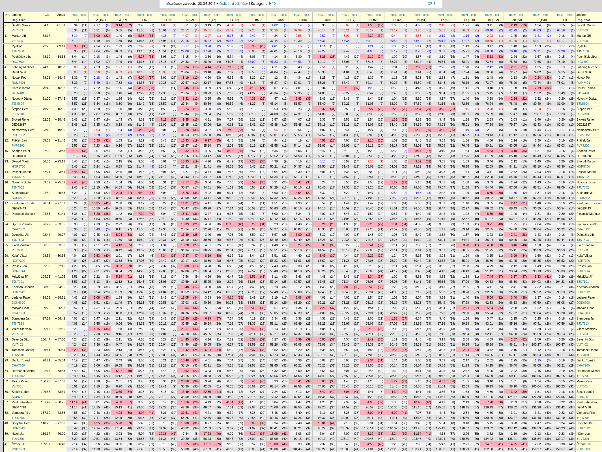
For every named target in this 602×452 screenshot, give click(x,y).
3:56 (208, 56)
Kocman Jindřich (23, 287)
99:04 (537, 313)
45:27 (274, 82)
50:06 (229, 302)
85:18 (513, 156)
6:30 (75, 46)
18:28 (185, 192)
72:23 (369, 229)
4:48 (323, 276)
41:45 (229, 177)
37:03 (185, 302)
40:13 (229, 124)
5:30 (252, 46)
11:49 (140, 124)
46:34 (274, 93)
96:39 (537, 250)
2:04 (538, 224)
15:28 (185, 130)
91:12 (489, 271)
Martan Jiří (19, 35)
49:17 (393, 30)
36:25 (274, 30)
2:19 (514, 25)
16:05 (118, 208)
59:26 (274, 344)
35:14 (207, 145)
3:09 (442, 46)
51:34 (274, 177)
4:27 (141, 318)
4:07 (186, 35)
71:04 (346, 218)
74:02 (537, 72)
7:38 (97, 334)
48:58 (251, 187)
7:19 (230, 67)
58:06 (346, 114)
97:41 (537, 323)
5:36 (141, 35)
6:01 (164, 171)
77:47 (513, 114)
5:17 (186, 46)
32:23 (251, 30)
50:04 (251, 229)
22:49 (163, 218)
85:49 (441, 302)
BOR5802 (18, 198)
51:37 (251, 323)
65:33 (322, 229)
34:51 (207, 187)
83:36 (417, 323)
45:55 (207, 334)
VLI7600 (17, 250)
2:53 (490, 119)
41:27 (251, 93)
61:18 (298, 271)
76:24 (489, 103)
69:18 (346, 198)
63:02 (369, 166)
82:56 (537, 135)
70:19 (465, 82)
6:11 (275, 276)
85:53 (441, 292)
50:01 (298, 82)
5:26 (323, 56)
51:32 (229, 334)
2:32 (370, 35)
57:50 (322, 166)
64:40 (393, 124)
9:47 (119, 344)
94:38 (537, 218)
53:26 (322, 82)
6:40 (141, 192)
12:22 (140, 93)
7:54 (230, 318)
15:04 (185, 308)
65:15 (369, 145)
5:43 (299, 98)
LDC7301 (18, 114)
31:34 (185, 250)
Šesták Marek (21, 25)
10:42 (118, 250)
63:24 (417, 61)
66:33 (417, 93)
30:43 (185, 177)
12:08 (140, 334)
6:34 (97, 103)
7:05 (346, 287)
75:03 (441, 135)
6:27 (208, 140)
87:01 (46, 171)
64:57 (322, 250)
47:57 (251, 271)
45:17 (207, 218)
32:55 (185, 323)
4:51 (230, 25)
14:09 (118, 187)
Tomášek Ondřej (23, 350)
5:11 (186, 25)
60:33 (369, 114)
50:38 (322, 72)
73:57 (393, 229)
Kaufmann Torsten (24, 203)
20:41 (163, 198)
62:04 (346, 156)
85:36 (441, 281)
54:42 (251, 218)
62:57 (298, 281)
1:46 (538, 119)
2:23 (97, 67)
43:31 (322, 40)
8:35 (490, 192)
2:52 (323, 35)
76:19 (393, 302)
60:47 (369, 93)
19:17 (140, 208)
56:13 (298, 177)
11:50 (118, 239)
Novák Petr (19, 77)
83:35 (417, 313)
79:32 (537, 93)
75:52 (441, 156)
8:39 (119, 166)
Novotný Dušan (22, 182)
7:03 (230, 234)
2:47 (97, 119)
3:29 (75, 192)
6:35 (97, 124)
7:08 (230, 182)
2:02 (370, 171)
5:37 (230, 329)
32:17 (207, 82)
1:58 (514, 88)
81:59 (489, 156)
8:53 (97, 218)
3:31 (75, 77)
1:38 (466, 119)
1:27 (119, 67)
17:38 (163, 93)
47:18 (229, 323)
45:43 (251, 166)
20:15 (163, 323)
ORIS (432, 3)
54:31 (251, 355)
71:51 (393, 208)
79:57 (513, 124)
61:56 (393, 114)
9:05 (119, 30)
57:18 (369, 61)
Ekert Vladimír (21, 245)
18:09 (140, 187)
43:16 (229, 135)
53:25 (417, 30)
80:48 (417, 271)
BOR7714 (18, 271)
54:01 (346, 72)
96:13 (513, 302)
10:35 (96, 203)
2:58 (442, 77)
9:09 (418, 161)
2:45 (97, 234)
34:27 (207, 177)
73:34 (489, 61)
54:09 (322, 93)
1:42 (370, 67)
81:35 (465, 187)
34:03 (229, 61)
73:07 (489, 82)
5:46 (164, 140)
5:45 (164, 297)
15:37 (140, 198)
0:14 (562, 245)
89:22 (489, 198)
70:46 (369, 208)
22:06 (163, 271)
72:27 (513, 72)
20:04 (163, 344)
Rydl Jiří (17, 46)
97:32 (513, 313)
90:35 (537, 208)
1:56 (370, 25)
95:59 (537, 334)
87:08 (513, 187)
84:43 (441, 271)
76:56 (417, 208)
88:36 (489, 260)
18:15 (140, 177)
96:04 (537, 229)
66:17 (393, 145)
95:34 (489, 344)
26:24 (185, 93)
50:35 (298, 93)
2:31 (252, 25)
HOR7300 (18, 260)
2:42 (252, 35)
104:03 (536, 281)
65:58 (322, 198)
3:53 (75, 140)
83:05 (513, 145)
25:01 (207, 30)
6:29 (97, 198)
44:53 (298, 61)
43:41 (251, 124)
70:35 (346, 239)
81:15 (441, 218)
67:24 (465, 72)
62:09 (393, 103)
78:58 (393, 355)
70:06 (489, 72)
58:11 (274, 323)
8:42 (186, 98)
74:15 (46, 67)
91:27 (489, 218)
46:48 (229, 260)
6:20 (275, 287)
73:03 (369, 271)
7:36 (97, 344)
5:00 (275, 192)
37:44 (274, 40)
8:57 (119, 114)
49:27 (322, 51)
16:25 (163, 135)
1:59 (514, 130)
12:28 (140, 145)
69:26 (369, 187)
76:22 (465, 135)
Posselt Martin (21, 171)
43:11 (207, 198)
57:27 (465, 40)
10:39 (185, 224)
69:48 (346, 292)
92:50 (46, 192)
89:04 (465, 334)
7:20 (252, 161)
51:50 (229, 218)
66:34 (441, 61)
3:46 (346, 213)
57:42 (346, 82)
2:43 (370, 287)
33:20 (251, 40)
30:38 (229, 40)
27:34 (185, 103)
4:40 (418, 213)
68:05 (393, 177)
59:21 (346, 103)
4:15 (97, 329)
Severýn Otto (20, 339)
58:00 (298, 292)
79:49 (46, 88)
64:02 (393, 166)
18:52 (163, 103)
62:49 (298, 239)
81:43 (537, 124)
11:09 (118, 156)
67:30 (346, 187)
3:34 (75, 25)
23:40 (163, 187)
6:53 (119, 72)
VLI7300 (17, 40)
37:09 (251, 61)
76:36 (417, 198)
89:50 (465, 313)
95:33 (46, 266)
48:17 (369, 30)
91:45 (513, 260)
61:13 (346, 124)
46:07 (251, 135)
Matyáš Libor (20, 308)
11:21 (140, 135)
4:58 (252, 266)
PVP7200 (18, 145)
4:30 (346, 224)
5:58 (230, 109)
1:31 (466, 77)
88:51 (537, 187)
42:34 (229, 250)
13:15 (140, 51)
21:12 (185, 30)
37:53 (229, 82)
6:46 (230, 88)
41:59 (229, 187)
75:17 (369, 302)
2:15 (119, 161)
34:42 (207, 292)
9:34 (186, 67)
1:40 (119, 35)
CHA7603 (18, 313)
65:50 (417, 82)
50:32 (251, 260)
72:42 (417, 156)
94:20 (513, 334)
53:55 (298, 135)
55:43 (369, 72)
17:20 (163, 114)
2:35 (466, 287)
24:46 (163, 208)
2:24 (514, 56)
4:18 (252, 88)
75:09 (441, 145)
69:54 (441, 93)
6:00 (299, 234)
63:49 (298, 323)
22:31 (163, 239)
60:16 (298, 187)
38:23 (229, 166)
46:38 (346, 40)
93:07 (513, 218)
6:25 (230, 266)
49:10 (369, 40)
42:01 (274, 51)
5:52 (275, 350)
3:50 (346, 182)
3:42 (490, 350)
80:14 (417, 250)
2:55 (299, 35)
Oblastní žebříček (233, 3)
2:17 (97, 25)
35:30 (207, 135)
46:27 (229, 344)
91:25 (489, 250)
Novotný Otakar (22, 98)
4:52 (346, 350)
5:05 (164, 56)
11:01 (185, 203)
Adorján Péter (21, 151)
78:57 (465, 177)
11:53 (140, 30)
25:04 (185, 72)
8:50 (490, 213)
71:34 (346, 281)
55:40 (322, 103)
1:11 (394, 171)
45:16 (298, 51)
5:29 (164, 203)
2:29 (97, 182)
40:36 (207, 260)
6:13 (97, 281)
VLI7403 (17, 30)
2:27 (370, 109)
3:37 (208, 130)
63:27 (274, 334)
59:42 (274, 218)
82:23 (417, 302)
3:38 (75, 245)
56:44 (393, 72)
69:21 (322, 302)
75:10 (346, 355)
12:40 (140, 103)
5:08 (323, 266)
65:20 (298, 302)
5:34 (230, 56)
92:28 (537, 239)
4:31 (208, 119)
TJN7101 (18, 281)
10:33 (118, 51)
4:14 (275, 56)
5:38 (299, 266)
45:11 (251, 145)
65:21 (465, 51)
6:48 (230, 140)
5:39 (164, 224)
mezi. (74, 14)
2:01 (119, 255)
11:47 (140, 166)
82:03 (46, 119)
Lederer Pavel (21, 297)
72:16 (441, 114)
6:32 (252, 339)
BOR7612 (18, 292)
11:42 (185, 350)
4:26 (208, 151)
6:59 (252, 182)
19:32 (163, 313)
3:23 (346, 67)
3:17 (490, 46)
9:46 (75, 182)
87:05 (46, 151)
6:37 (323, 109)
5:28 (97, 135)
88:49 (513, 208)
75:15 (489, 93)
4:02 (275, 25)
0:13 (562, 67)
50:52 (274, 156)
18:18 (163, 61)
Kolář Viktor (19, 255)
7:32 (119, 82)
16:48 (163, 166)
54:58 (298, 156)
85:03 (46, 140)
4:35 (252, 98)
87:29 (465, 302)
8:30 (119, 103)
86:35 (465, 250)
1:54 (370, 119)
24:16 (163, 177)
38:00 (251, 51)
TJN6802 (18, 177)
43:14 (322, 30)
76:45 (465, 145)
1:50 (119, 109)
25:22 (207, 40)
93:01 (489, 323)
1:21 (466, 25)
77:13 (513, 93)
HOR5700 (18, 166)
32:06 (185, 271)
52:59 (251, 344)
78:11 (369, 334)
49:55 (274, 145)
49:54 (393, 40)
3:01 (97, 151)
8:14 (418, 151)
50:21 (274, 166)
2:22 (97, 88)
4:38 (275, 161)
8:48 (75, 171)
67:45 (322, 281)
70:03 (346, 229)
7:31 (97, 271)
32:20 (207, 229)
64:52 (346, 177)
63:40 (322, 187)
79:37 (441, 187)
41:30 (185, 218)
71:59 (393, 198)
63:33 (369, 156)
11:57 (96, 260)
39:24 (207, 323)
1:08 (394, 329)
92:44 (46, 234)
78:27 (393, 313)
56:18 (298, 250)
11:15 (229, 224)
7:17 (186, 182)
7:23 (97, 145)
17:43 (140, 355)
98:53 (537, 355)
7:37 (186, 255)
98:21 (46, 360)
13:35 (140, 40)
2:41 (97, 161)
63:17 (46, 35)
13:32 (140, 250)
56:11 (441, 40)
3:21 (442, 88)
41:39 (229, 292)
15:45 (140, 281)
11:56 (140, 229)
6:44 (418, 350)
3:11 (490, 25)
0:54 (394, 192)
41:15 (251, 82)
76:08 (393, 281)
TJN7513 (18, 323)
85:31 (417, 344)
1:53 (538, 46)
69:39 (417, 124)
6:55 (418, 130)
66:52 (322, 260)
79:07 (537, 114)
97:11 (513, 355)
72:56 (465, 103)
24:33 (185, 61)
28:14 (185, 229)
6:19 (97, 40)
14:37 (140, 344)
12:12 (118, 281)
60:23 (417, 51)
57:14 (274, 281)
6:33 (230, 213)
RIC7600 (18, 61)
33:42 (207, 156)
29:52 (229, 30)
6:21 (230, 192)
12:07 (140, 313)
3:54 (275, 130)
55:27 (274, 229)
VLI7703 (17, 334)
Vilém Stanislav (22, 329)
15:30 (163, 72)
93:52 (46, 255)
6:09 (230, 245)
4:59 (418, 119)
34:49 (185, 344)
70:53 (393, 187)
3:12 (141, 140)
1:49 (466, 46)
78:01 (46, 77)
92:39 (489, 292)
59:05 (322, 145)
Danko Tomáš (21, 360)
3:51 (442, 203)
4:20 (208, 77)
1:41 (466, 88)
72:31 (369, 292)
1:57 (538, 56)
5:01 (164, 161)
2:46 (252, 67)
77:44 (537, 82)
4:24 (275, 35)
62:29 (513, 30)
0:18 (562, 171)
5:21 (164, 287)
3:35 (323, 25)
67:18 (322, 218)
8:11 (119, 229)
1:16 (466, 35)
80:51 (489, 145)
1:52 (538, 98)
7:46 (119, 61)
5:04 (164, 130)
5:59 (119, 276)
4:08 (164, 25)
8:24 (186, 109)
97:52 (537, 292)
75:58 (513, 61)
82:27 (465, 208)
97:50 (537, 302)
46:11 (251, 250)
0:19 (562, 140)
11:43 (96, 355)
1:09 (394, 56)
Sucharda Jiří (21, 192)
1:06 (394, 46)
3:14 (119, 25)
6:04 (141, 77)
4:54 (299, 192)
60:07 (298, 229)
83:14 (465, 229)
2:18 (97, 56)
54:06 (369, 51)
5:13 (490, 56)
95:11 (513, 250)
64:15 (322, 208)
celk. (83, 14)
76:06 (417, 187)
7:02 (119, 135)
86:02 (489, 208)
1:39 (538, 140)
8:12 (418, 287)
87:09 (465, 281)
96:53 (46, 245)
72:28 (46, 46)
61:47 (346, 166)
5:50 (97, 93)
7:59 (119, 40)
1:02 (394, 140)
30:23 (207, 93)
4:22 (346, 308)
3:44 (75, 56)
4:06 (490, 140)
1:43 (119, 77)
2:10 (370, 140)
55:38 (441, 30)
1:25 (370, 88)
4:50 (490, 245)
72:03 (417, 145)
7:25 (164, 308)
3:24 (323, 182)
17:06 (140, 260)
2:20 (442, 67)
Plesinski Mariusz (23, 213)
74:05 (369, 260)
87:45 (441, 334)
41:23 (274, 61)
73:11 (417, 166)
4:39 (75, 109)
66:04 (441, 72)
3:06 (252, 56)
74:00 (393, 292)
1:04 (394, 98)
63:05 (369, 135)
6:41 (164, 234)
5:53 (230, 98)
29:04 (207, 114)
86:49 (537, 156)
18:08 (163, 40)
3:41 (346, 98)
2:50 (141, 245)
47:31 (298, 114)
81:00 (46, 98)
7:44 (490, 276)
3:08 (141, 161)
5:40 (418, 171)
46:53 (229, 239)
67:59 (417, 103)
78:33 (417, 218)
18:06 (163, 250)
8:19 (186, 77)
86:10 (537, 166)
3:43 (299, 67)
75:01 (465, 124)
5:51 (97, 30)
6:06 (299, 297)
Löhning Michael (23, 67)
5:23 (418, 77)
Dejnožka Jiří (20, 234)
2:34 (97, 46)
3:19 (75, 35)
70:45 (346, 271)
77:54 (489, 124)
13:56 (118, 355)
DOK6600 (18, 302)
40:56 (207, 302)
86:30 (46, 161)
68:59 (346, 208)
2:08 (514, 308)
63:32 (441, 51)
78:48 (513, 103)
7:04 (230, 360)
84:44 (537, 145)
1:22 (466, 213)
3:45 (252, 171)
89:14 (465, 323)
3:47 (323, 151)
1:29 (119, 46)
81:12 (513, 135)
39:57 (207, 313)
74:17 (393, 271)
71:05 (369, 198)
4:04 (75, 255)
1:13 (394, 77)
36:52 (229, 103)
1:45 (514, 35)
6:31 (418, 266)
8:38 (230, 151)
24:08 (185, 51)
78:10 (46, 56)
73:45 (417, 177)
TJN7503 (18, 239)
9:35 (186, 119)
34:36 (185, 313)
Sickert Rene (20, 119)
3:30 (299, 56)
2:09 (119, 308)
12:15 (96, 187)
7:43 (275, 266)
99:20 (46, 308)
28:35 (185, 124)
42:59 (229, 271)
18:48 (185, 360)
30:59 (207, 103)
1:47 (466, 56)
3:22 (252, 77)
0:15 (562, 25)
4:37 (418, 192)
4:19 (141, 130)
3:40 (490, 88)
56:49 (274, 239)
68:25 (322, 323)
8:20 (75, 350)
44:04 (274, 72)
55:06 (346, 61)
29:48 (207, 72)
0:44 (394, 35)
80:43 (393, 344)
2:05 (466, 339)
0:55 (394, 151)
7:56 (186, 276)
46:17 (251, 156)
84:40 (513, 177)
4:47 (346, 56)
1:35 (538, 67)
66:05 (298, 344)
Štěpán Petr (20, 109)
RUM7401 (18, 82)
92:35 (489, 229)
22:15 (185, 40)
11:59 (118, 292)
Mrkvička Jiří (20, 276)
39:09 (185, 198)
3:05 (97, 171)
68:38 (489, 51)
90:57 (513, 198)
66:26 (322, 239)
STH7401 (18, 93)
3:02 (442, 360)
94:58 (46, 213)
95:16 (513, 323)
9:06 (119, 323)
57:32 (274, 198)
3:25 (323, 77)
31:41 (207, 166)
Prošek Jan (19, 266)
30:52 (185, 292)
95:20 (513, 292)
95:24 (489, 313)
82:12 (417, 292)
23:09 (163, 355)
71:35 (465, 93)
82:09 (489, 166)
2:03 (514, 119)
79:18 (441, 198)
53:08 (251, 313)
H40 (272, 3)
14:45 (140, 156)
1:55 (394, 318)
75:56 (346, 334)
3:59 (208, 88)
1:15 (466, 109)
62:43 (322, 292)
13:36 (140, 82)
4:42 (346, 318)
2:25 (538, 318)
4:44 (208, 67)
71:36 (346, 260)
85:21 (465, 260)
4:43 (323, 287)
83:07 (441, 250)
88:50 (441, 344)
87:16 (441, 323)
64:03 (537, 30)
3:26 (141, 67)
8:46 (186, 88)
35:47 (185, 208)
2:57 (514, 339)
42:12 (229, 281)
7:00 (418, 67)
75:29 (393, 260)
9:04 (97, 51)
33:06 (207, 124)
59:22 (346, 93)
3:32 (323, 192)
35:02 (229, 114)
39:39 (298, 30)
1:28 (538, 245)
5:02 (230, 46)
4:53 (164, 329)
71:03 (417, 135)
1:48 (514, 109)
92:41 (489, 334)
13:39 (185, 234)
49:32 (229, 198)
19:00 (163, 124)
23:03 (163, 281)
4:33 (164, 35)
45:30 (251, 177)
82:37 (465, 218)
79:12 (417, 239)
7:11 (164, 119)
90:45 (513, 239)
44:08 (274, 114)
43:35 (229, 229)
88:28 (465, 292)
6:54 (418, 109)
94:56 (489, 355)
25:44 (185, 114)
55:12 (393, 51)
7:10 (141, 213)
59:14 (369, 82)
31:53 (185, 135)
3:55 (346, 119)
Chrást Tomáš (21, 88)
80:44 (417, 260)
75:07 (369, 323)
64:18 (46, 25)
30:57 (185, 187)
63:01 (537, 40)
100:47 (45, 339)
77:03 (369, 355)
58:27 (393, 61)
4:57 (418, 56)
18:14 (163, 145)
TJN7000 (18, 51)
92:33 (489, 302)
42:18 (185, 334)
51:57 (298, 103)
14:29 (140, 271)
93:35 (537, 260)
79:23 (46, 109)
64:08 (393, 135)
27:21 (185, 166)
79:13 (489, 135)
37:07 (229, 72)
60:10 (489, 30)
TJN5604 (18, 103)
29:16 (185, 156)
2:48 (141, 25)
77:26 (465, 156)
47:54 (229, 355)
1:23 (394, 109)
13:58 (118, 260)
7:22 (230, 339)
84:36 (417, 334)
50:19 (322, 61)
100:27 (536, 344)
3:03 (75, 67)
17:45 (140, 218)
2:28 (490, 35)
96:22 (46, 224)
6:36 (252, 308)
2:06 (119, 171)
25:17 (185, 329)
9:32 (186, 151)
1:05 (394, 203)
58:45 (322, 156)
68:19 (346, 250)
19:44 (163, 156)
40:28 (207, 208)
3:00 (97, 35)
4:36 (141, 88)
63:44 (417, 72)
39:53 (251, 72)
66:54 (369, 177)
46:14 (274, 103)
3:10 (442, 56)
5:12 (299, 287)
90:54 (46, 203)
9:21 (490, 224)
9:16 (119, 145)
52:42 (346, 51)
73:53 (393, 218)
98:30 (513, 281)
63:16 (298, 218)
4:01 (275, 46)
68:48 (441, 82)
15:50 (140, 239)
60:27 (393, 82)
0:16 (562, 35)
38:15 (251, 114)
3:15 (299, 46)
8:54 (97, 292)
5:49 (97, 82)
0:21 (562, 287)
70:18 (513, 51)
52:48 (274, 292)
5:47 (299, 182)
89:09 (46, 182)
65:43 (298, 355)
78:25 (465, 166)
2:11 (119, 318)
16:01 (163, 30)
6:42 (230, 161)
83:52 (441, 260)
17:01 (163, 334)
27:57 (185, 82)
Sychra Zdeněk (22, 224)
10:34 (118, 271)
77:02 (393, 323)
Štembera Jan (21, 318)
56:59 (465, 30)
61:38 (346, 135)
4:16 (346, 77)
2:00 (466, 266)
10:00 (185, 266)
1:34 (538, 25)
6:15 (186, 56)
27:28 (207, 51)
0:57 (394, 213)
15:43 (140, 292)
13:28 (185, 245)
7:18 (230, 171)
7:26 (323, 308)
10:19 (140, 72)
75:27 (346, 313)
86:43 (537, 177)
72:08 (322, 344)
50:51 (274, 250)
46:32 (229, 313)
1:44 (119, 56)
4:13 (119, 245)
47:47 (298, 72)
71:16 (441, 103)
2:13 (442, 25)
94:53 (489, 281)
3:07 (346, 25)
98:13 (46, 287)
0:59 (394, 88)
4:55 (164, 109)
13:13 (140, 61)
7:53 (97, 255)
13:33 (140, 323)
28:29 (207, 61)
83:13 (46, 130)
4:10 (141, 98)
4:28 (208, 266)
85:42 (417, 355)
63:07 (369, 124)
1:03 (394, 130)
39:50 (207, 239)
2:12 (370, 56)
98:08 (46, 297)
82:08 (489, 177)
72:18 (369, 239)
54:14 (298, 145)
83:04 (441, 239)
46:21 (346, 30)
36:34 (207, 271)
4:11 (323, 46)
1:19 (466, 130)
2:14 (514, 140)
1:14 (394, 266)
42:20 (229, 156)
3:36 (141, 151)
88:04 (489, 239)
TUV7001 (18, 355)
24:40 (163, 260)
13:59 (118, 177)
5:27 (141, 56)
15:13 (140, 302)
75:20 (513, 82)
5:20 (97, 213)
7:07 (97, 114)
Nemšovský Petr (23, 130)
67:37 (298, 334)
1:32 (370, 77)
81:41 (441, 229)
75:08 (369, 281)
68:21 (465, 61)
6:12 (164, 98)
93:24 (513, 271)
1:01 (394, 67)
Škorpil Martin (21, 161)
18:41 (185, 213)
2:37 (97, 98)
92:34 (537, 198)
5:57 (275, 119)
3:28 (75, 88)
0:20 (562, 98)
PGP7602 (18, 135)
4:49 (252, 287)
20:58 (163, 302)
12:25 (140, 114)
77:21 (369, 313)
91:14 (465, 355)
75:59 (489, 114)
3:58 (418, 35)
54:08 (322, 114)
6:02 (97, 61)
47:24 (229, 208)
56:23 (274, 260)
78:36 (417, 229)
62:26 (298, 198)
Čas (47, 14)
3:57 (75, 98)
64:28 (393, 156)
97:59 (46, 318)
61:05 (369, 103)
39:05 (207, 344)
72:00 (369, 250)
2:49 (370, 339)
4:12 (275, 77)
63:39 (298, 313)
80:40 (537, 103)
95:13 (537, 271)
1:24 (370, 46)
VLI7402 (17, 344)
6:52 (275, 360)
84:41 (465, 239)
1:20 (466, 67)
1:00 (394, 25)
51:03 (251, 281)
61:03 (298, 260)
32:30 (229, 51)
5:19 (275, 297)
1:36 (466, 140)
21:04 (163, 292)
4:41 (208, 203)
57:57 (322, 135)
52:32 (251, 198)
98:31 (513, 344)
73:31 (465, 114)
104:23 (45, 276)
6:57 (230, 287)
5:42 (252, 329)
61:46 (393, 93)
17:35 (163, 229)
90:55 (465, 344)
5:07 (275, 88)
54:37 (298, 166)
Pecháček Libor (22, 56)
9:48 (186, 287)
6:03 (323, 339)
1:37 (538, 192)
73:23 (441, 124)
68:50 (417, 114)
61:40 (513, 40)
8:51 (252, 276)
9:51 (97, 302)
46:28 (251, 292)
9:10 (230, 297)
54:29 (274, 187)
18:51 (163, 51)
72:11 (537, 51)
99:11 (46, 350)
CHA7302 (18, 229)
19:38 (163, 82)
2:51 (323, 67)
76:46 (441, 166)
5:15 (418, 255)
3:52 (442, 234)
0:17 (562, 46)
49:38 (274, 124)
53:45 (298, 124)
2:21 (514, 67)
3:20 (208, 46)
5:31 (164, 182)
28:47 (185, 145)
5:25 (75, 287)
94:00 (513, 229)
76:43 (346, 344)
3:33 (323, 119)
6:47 (230, 276)
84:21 (513, 166)
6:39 (299, 339)
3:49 (208, 25)
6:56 (230, 203)
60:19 (322, 177)
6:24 (97, 166)
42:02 (229, 145)
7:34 (164, 255)
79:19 (393, 334)
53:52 (417, 40)
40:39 (298, 40)
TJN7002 (18, 187)
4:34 (299, 77)
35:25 (207, 281)
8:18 (119, 124)
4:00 (442, 130)
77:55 (537, 61)
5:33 (418, 276)
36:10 (185, 239)
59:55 (489, 40)
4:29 (490, 266)
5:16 (230, 35)
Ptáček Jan (19, 140)
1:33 (394, 119)
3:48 (75, 119)
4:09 (346, 234)
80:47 (465, 198)
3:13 (252, 109)
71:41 (322, 334)
